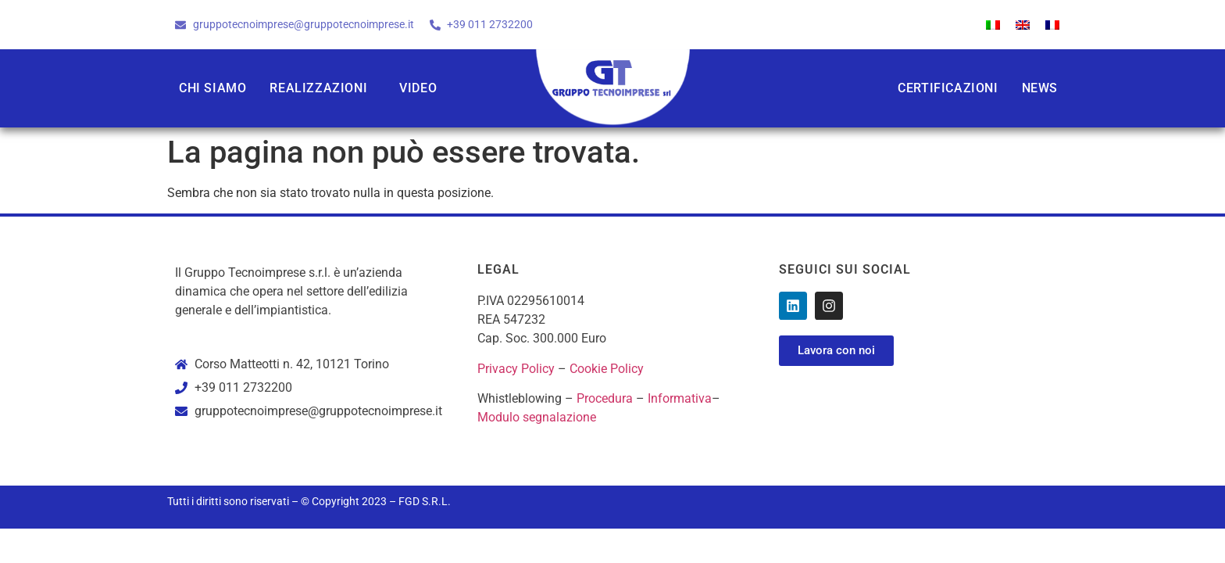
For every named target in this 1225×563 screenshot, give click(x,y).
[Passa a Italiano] (993, 24)
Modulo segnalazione (536, 417)
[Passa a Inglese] (1023, 24)
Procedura (605, 398)
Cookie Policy (607, 368)
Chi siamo (212, 88)
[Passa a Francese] (1052, 24)
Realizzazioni (318, 88)
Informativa (680, 398)
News (1040, 88)
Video (418, 88)
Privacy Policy (516, 368)
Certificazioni (948, 88)
